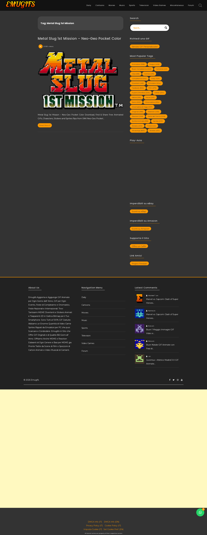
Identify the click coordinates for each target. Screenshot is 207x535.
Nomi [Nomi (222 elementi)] (136, 102)
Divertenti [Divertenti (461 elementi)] (138, 83)
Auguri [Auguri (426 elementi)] (154, 64)
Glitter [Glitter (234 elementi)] (159, 93)
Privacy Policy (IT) (94, 525)
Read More (44, 125)
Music (122, 5)
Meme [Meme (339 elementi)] (136, 97)
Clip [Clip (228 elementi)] (135, 74)
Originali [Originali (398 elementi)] (137, 112)
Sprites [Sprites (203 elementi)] (158, 121)
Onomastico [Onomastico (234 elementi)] (152, 102)
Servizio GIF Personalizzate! (145, 46)
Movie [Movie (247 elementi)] (150, 97)
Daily (89, 5)
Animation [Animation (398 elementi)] (138, 64)
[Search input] (148, 28)
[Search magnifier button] (166, 28)
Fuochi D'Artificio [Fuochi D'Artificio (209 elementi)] (141, 93)
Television (144, 5)
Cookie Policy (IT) (113, 525)
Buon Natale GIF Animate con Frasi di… (160, 347)
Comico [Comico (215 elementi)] (149, 74)
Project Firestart (139, 263)
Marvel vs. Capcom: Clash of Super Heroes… (162, 301)
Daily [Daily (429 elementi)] (155, 78)
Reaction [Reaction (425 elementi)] (153, 112)
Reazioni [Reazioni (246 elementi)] (137, 116)
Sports (132, 5)
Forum (191, 5)
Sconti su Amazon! (140, 229)
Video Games (159, 5)
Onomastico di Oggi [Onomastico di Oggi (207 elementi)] (142, 107)
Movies (112, 5)
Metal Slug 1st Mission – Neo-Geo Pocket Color (79, 38)
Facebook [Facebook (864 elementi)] (138, 88)
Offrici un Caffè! (139, 246)
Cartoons (100, 5)
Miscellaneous (177, 5)
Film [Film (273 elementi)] (152, 88)
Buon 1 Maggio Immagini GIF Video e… (160, 331)
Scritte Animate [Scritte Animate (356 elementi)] (140, 121)
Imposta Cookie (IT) (93, 529)
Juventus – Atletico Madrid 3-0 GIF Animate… (162, 362)
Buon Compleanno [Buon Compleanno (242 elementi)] (141, 69)
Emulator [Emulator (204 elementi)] (154, 83)
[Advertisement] (80, 408)
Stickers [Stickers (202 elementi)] (137, 126)
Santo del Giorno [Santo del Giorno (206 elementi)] (156, 116)
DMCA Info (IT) (95, 522)
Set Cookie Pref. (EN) (113, 529)
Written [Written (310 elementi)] (155, 131)
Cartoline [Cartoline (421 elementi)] (161, 69)
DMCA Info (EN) (111, 522)
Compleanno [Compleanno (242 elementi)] (139, 78)
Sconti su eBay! (139, 211)
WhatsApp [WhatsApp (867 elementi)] (138, 131)
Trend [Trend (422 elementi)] (151, 126)
